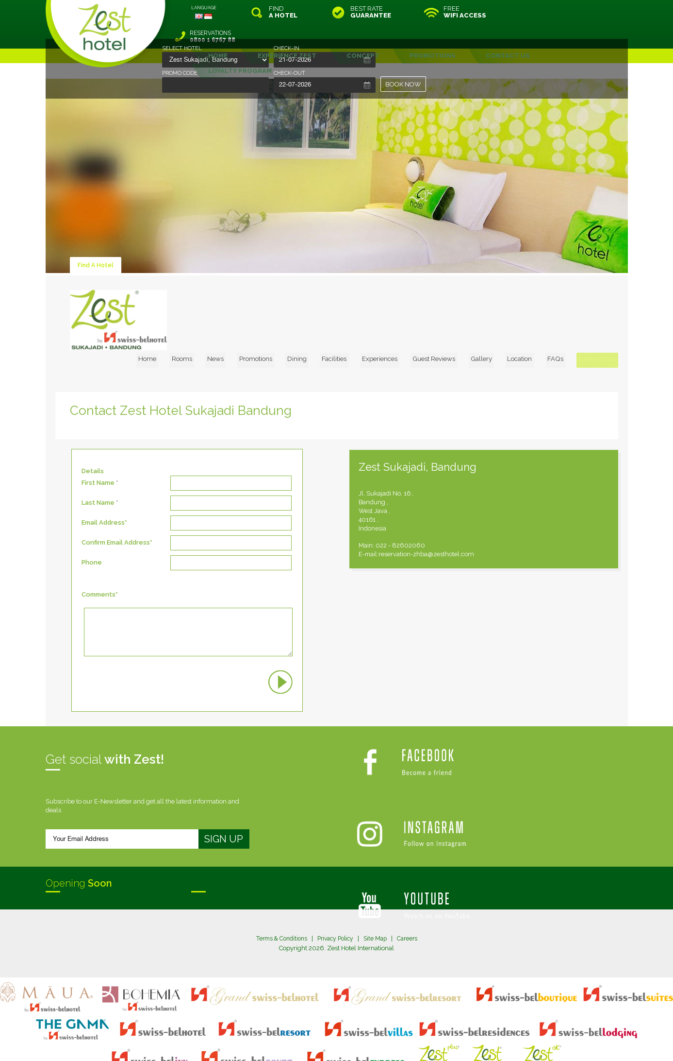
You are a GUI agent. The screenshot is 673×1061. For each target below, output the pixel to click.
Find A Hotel (96, 240)
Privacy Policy (336, 898)
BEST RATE (370, 12)
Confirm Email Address (116, 503)
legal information (341, 1033)
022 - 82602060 (444, 506)
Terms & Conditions (278, 898)
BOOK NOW (404, 84)
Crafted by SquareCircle (392, 1042)
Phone (92, 523)
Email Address (103, 483)
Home (197, 270)
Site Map (378, 898)
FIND (283, 12)
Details (93, 431)
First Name (98, 443)
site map (304, 1033)
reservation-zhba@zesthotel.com (471, 514)
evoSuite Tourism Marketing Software (306, 1042)
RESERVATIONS (562, 12)
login (373, 1033)
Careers (412, 898)
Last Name (98, 463)
